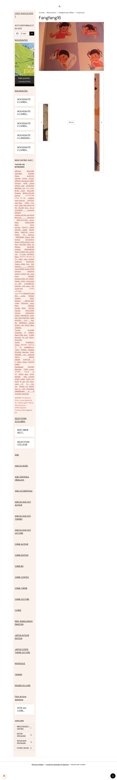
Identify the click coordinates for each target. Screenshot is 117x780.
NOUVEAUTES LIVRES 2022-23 (24, 102)
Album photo (51, 14)
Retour (71, 123)
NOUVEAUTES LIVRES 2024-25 (24, 126)
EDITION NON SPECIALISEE (24, 754)
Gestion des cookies (79, 777)
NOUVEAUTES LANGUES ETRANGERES (24, 138)
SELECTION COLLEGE (23, 455)
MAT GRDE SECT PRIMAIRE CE (24, 443)
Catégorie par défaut (66, 14)
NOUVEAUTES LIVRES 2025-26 (24, 150)
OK (32, 35)
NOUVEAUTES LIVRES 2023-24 (24, 114)
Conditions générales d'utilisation (57, 777)
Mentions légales (36, 777)
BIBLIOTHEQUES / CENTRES (24, 739)
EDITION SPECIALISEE (24, 746)
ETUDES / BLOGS (24, 760)
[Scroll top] (112, 775)
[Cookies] (4, 775)
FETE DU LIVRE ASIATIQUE (23, 721)
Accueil (41, 14)
